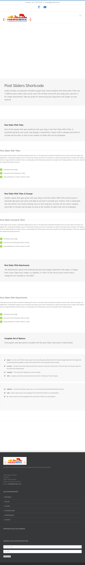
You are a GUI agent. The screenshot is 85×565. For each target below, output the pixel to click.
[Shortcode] (42, 46)
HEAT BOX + (8, 497)
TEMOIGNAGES (9, 515)
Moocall (7, 502)
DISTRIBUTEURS (10, 511)
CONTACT (8, 520)
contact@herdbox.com (52, 2)
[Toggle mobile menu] (80, 15)
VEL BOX (7, 506)
